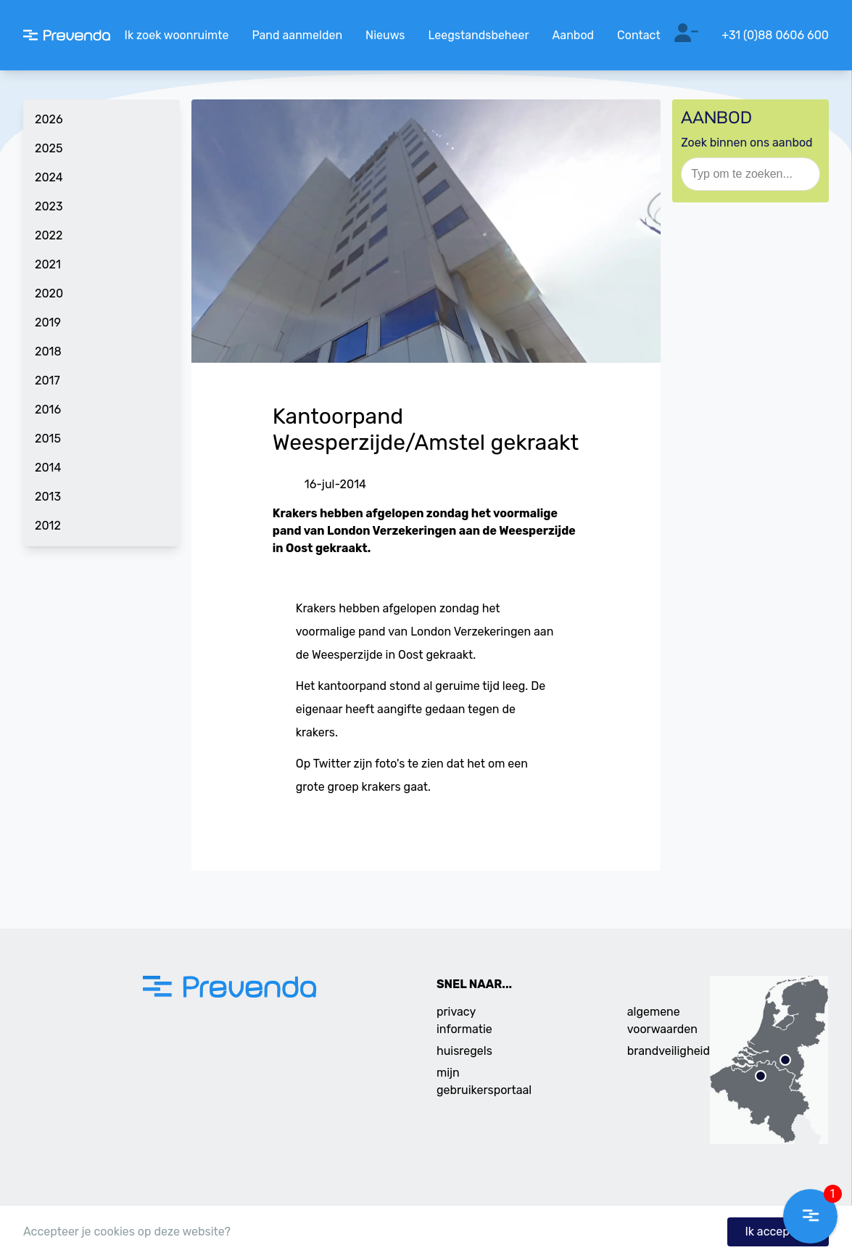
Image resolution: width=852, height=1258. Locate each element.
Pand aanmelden (297, 35)
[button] (810, 1216)
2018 (48, 351)
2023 (49, 206)
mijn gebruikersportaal (484, 1081)
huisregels (464, 1051)
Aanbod (573, 35)
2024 (49, 177)
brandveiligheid (668, 1051)
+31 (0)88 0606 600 (775, 35)
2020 (49, 293)
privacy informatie (464, 1020)
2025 (48, 148)
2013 (48, 496)
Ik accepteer (778, 1231)
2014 (48, 467)
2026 (49, 119)
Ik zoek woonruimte (177, 35)
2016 (48, 409)
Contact (639, 35)
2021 (48, 264)
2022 (48, 235)
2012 (48, 526)
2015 (48, 438)
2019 (48, 322)
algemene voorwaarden (662, 1020)
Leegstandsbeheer (478, 35)
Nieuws (385, 35)
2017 (47, 380)
